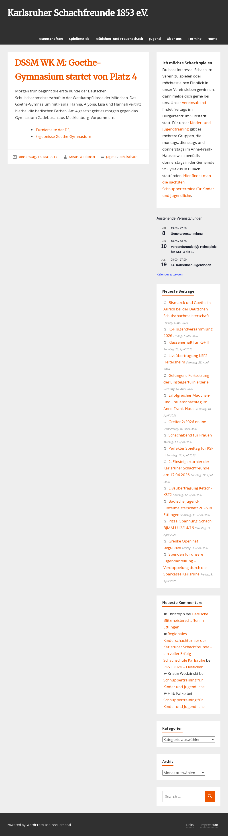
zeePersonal (61, 824)
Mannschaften (51, 38)
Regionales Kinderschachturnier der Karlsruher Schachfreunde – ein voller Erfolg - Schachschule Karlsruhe (187, 647)
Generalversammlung (187, 233)
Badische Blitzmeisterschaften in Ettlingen (185, 620)
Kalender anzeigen (170, 274)
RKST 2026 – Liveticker (183, 666)
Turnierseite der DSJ (53, 129)
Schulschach (128, 156)
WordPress (35, 824)
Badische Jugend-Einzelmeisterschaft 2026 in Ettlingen (187, 508)
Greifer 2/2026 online (187, 421)
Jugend (155, 38)
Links (190, 824)
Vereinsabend (194, 102)
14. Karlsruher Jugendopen (191, 265)
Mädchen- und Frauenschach (119, 38)
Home (212, 38)
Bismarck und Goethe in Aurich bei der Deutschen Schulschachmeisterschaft (187, 309)
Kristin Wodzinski (82, 156)
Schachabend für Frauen (190, 435)
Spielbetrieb (79, 38)
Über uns (174, 38)
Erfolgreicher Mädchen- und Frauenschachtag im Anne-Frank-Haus (186, 402)
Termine (195, 38)
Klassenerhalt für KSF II (189, 342)
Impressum (209, 824)
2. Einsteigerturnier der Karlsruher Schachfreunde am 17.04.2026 (186, 468)
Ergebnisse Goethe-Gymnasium (63, 136)
